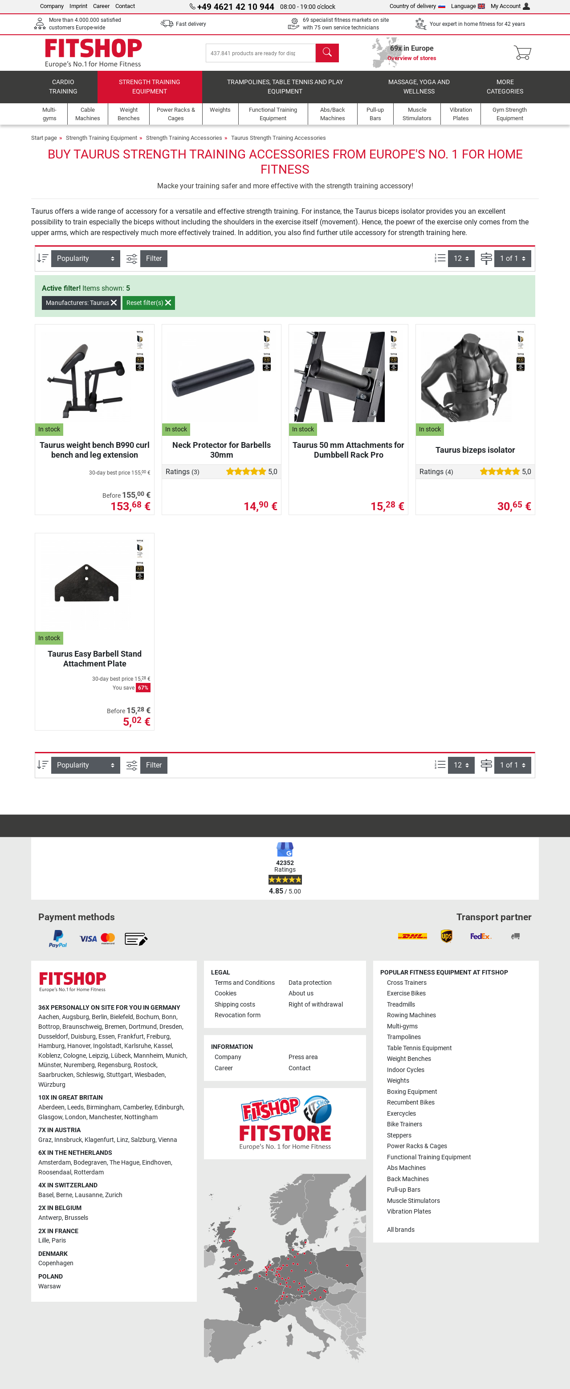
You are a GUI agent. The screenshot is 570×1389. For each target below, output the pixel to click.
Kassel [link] (163, 1046)
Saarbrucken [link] (55, 1075)
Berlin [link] (99, 1017)
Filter (154, 258)
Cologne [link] (74, 1056)
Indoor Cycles (405, 1070)
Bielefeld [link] (121, 1017)
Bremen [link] (115, 1027)
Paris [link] (59, 1240)
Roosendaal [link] (54, 1172)
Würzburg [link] (51, 1084)
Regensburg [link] (114, 1065)
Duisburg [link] (83, 1036)
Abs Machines (406, 1168)
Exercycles (401, 1113)
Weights (398, 1080)
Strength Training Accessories (184, 137)
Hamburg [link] (51, 1046)
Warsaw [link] (49, 1286)
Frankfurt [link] (131, 1036)
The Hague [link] (124, 1162)
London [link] (75, 1117)
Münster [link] (49, 1065)
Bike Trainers (404, 1124)
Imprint (78, 6)
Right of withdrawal (316, 1004)
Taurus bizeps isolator (475, 450)
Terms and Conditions (245, 983)
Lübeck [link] (121, 1056)
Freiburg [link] (158, 1036)
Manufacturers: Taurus (81, 302)
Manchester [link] (105, 1117)
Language (468, 6)
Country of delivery (417, 6)
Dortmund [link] (143, 1027)
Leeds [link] (75, 1107)
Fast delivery (191, 24)
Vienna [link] (167, 1140)
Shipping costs (235, 1004)
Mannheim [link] (148, 1056)
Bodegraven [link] (90, 1162)
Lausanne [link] (88, 1195)
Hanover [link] (78, 1046)
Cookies (225, 993)
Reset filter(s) (148, 302)
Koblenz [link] (49, 1056)
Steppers (399, 1135)
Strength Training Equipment (149, 87)
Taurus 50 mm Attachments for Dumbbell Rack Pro (348, 449)
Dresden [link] (170, 1027)
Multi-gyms (402, 1026)
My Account (510, 6)
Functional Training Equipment (429, 1157)
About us (301, 993)
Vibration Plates (409, 1211)
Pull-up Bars (403, 1190)
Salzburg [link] (143, 1140)
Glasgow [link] (50, 1117)
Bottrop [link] (49, 1027)
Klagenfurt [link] (99, 1140)
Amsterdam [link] (54, 1162)
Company (52, 6)
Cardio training (63, 87)
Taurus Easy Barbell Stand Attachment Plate (95, 658)
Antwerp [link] (50, 1218)
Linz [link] (122, 1140)
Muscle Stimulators (413, 1201)
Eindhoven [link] (156, 1162)
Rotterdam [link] (89, 1172)
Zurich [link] (113, 1195)
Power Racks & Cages (417, 1146)
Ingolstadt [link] (107, 1046)
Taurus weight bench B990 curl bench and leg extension (95, 449)
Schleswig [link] (90, 1075)
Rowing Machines (411, 1015)
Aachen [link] (48, 1017)
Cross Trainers (407, 983)
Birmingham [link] (103, 1107)
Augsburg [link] (75, 1017)
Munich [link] (176, 1056)
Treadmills (401, 1004)
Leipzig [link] (98, 1056)
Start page (44, 137)
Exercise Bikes (406, 993)
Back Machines (408, 1179)
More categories (505, 87)
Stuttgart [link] (119, 1075)
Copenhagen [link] (55, 1263)
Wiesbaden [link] (149, 1075)
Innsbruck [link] (68, 1140)
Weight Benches (409, 1059)
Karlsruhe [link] (137, 1046)
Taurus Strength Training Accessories (278, 137)
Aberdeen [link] (51, 1107)
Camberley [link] (137, 1107)
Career (101, 6)
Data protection (310, 983)
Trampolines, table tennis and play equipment (285, 87)
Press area (303, 1057)
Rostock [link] (145, 1065)
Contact (125, 6)
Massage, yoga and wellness (419, 87)
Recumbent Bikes (411, 1102)
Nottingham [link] (141, 1117)
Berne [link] (64, 1195)
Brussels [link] (76, 1218)
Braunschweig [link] (82, 1027)
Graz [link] (45, 1140)
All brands (401, 1230)
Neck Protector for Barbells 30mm (221, 449)
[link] (58, 939)
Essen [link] (106, 1036)
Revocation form (238, 1015)
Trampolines (404, 1037)
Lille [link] (43, 1240)
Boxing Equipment (412, 1092)
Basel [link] (45, 1195)
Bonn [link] (169, 1017)
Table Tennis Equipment (419, 1048)
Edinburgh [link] (169, 1107)
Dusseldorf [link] (53, 1036)
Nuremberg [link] (79, 1065)
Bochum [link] (147, 1017)
